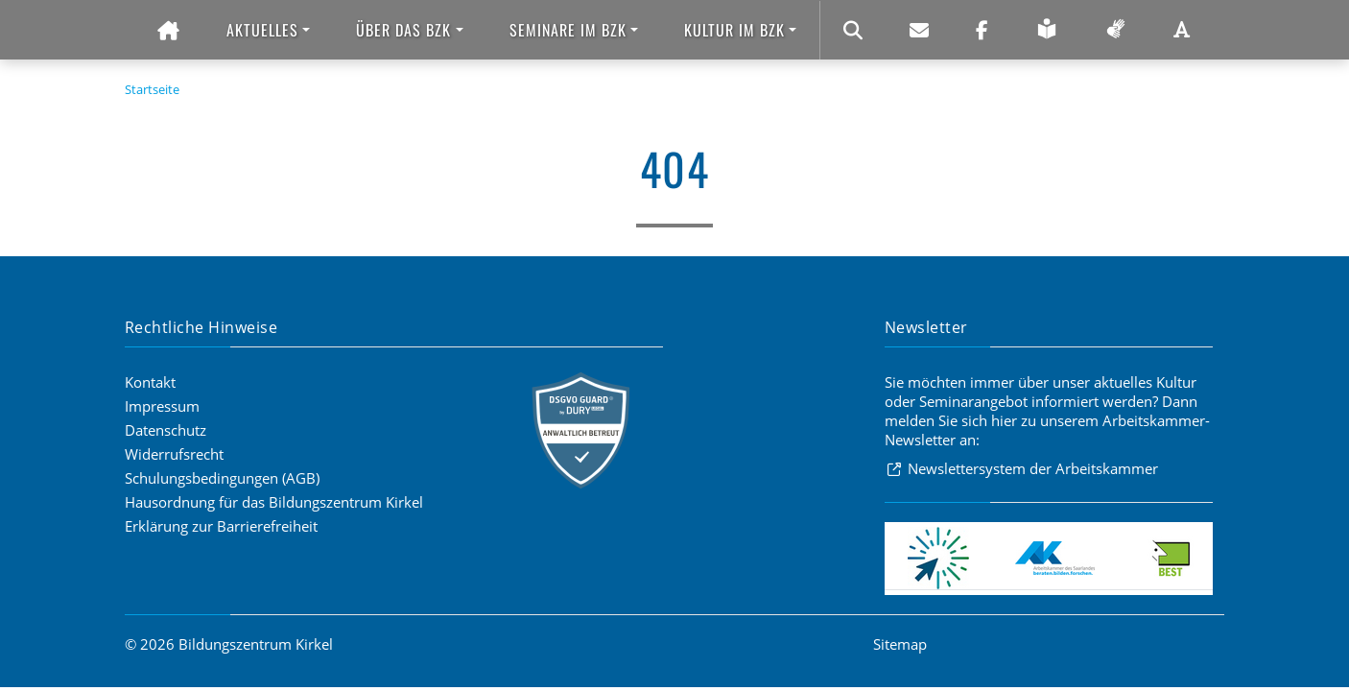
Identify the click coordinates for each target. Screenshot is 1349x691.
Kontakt (150, 382)
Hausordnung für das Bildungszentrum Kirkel (274, 502)
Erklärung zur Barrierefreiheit (221, 526)
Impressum (162, 406)
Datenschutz (165, 430)
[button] (268, 30)
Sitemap (900, 644)
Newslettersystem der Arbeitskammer (1033, 468)
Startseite (152, 89)
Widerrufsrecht (174, 454)
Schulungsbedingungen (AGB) (222, 478)
